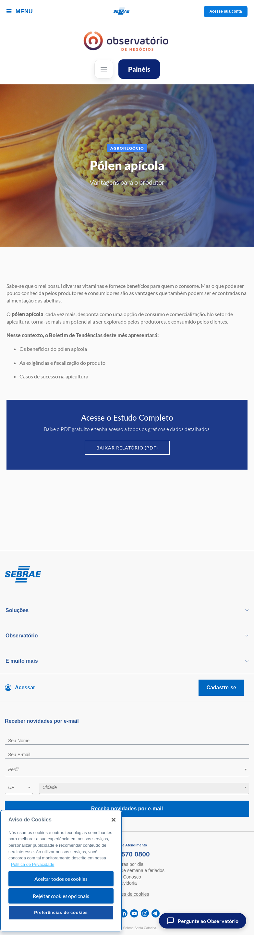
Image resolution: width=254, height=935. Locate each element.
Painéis (139, 69)
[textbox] (130, 769)
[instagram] (145, 913)
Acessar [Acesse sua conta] (25, 687)
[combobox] (127, 770)
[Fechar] (113, 820)
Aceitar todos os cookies (60, 879)
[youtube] (134, 913)
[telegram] (155, 913)
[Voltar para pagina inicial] (127, 574)
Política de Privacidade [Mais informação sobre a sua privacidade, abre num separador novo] (32, 864)
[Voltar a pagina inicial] (127, 11)
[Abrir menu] (103, 69)
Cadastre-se (221, 687)
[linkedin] (123, 913)
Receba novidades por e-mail (127, 808)
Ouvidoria (127, 883)
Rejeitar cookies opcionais (61, 896)
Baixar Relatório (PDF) (127, 447)
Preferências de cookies (61, 912)
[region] (61, 871)
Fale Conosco (127, 877)
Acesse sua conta (225, 11)
